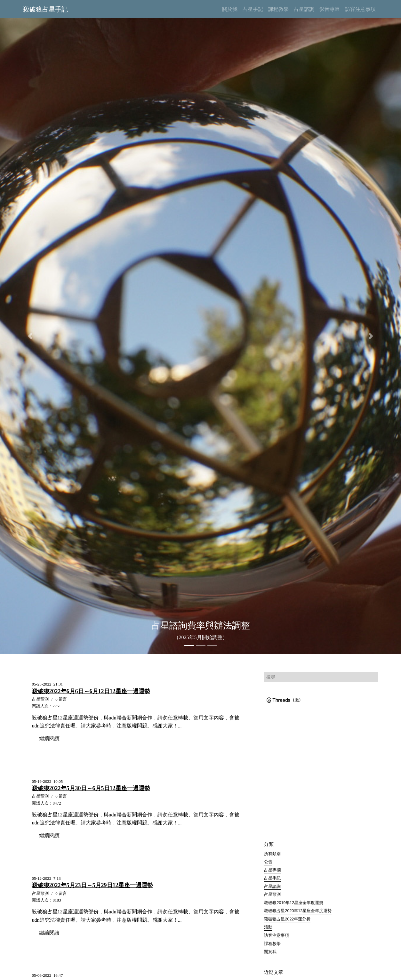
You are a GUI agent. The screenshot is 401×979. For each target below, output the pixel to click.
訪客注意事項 (276, 936)
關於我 (270, 952)
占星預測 (272, 895)
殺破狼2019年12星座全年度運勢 (293, 903)
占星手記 (272, 878)
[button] (30, 336)
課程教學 (272, 944)
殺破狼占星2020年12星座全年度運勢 (298, 911)
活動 (268, 927)
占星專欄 (272, 870)
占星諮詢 (272, 886)
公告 (268, 862)
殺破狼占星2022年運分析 (287, 919)
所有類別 (272, 854)
